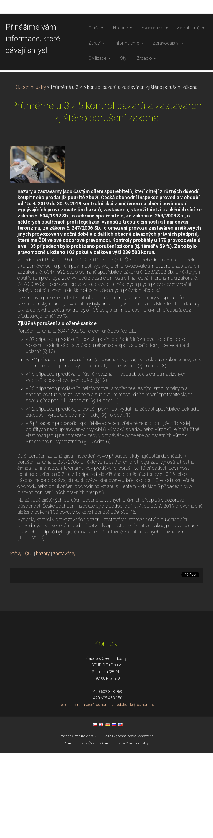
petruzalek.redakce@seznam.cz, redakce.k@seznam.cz (107, 790)
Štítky (15, 639)
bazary (43, 639)
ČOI (29, 639)
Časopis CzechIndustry (106, 829)
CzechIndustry (31, 172)
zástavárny (64, 639)
